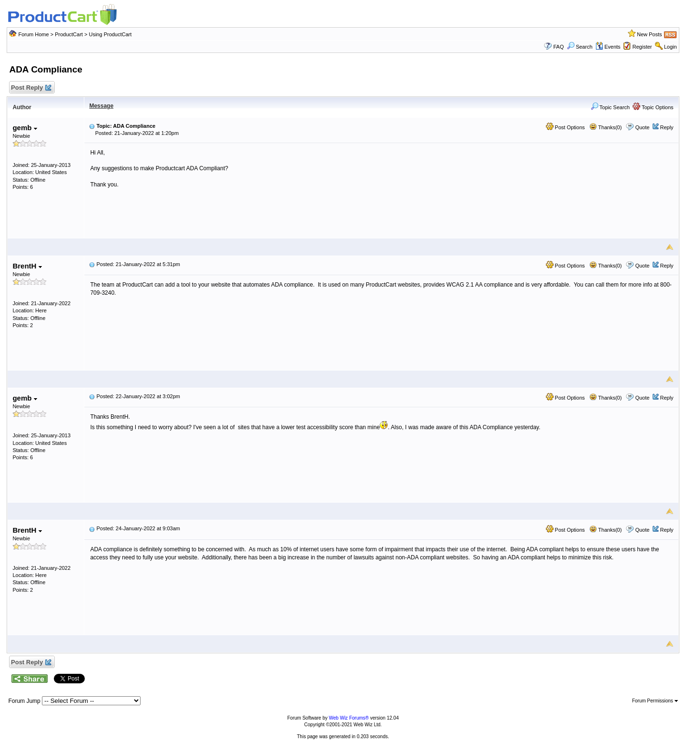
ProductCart (69, 34)
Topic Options (653, 107)
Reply (666, 127)
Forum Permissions (655, 700)
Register (642, 47)
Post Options (565, 127)
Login (670, 47)
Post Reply (30, 88)
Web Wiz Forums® (349, 718)
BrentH (26, 266)
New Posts (649, 34)
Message (101, 106)
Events (608, 47)
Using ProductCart (110, 34)
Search (580, 47)
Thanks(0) (605, 127)
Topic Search (610, 107)
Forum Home (33, 34)
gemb (24, 128)
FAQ (558, 47)
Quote (642, 127)
